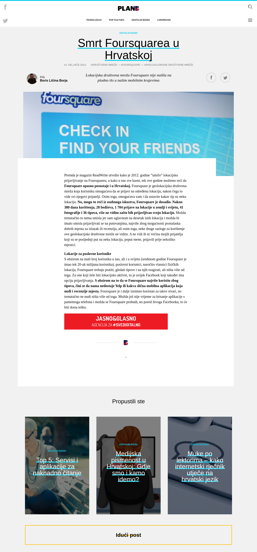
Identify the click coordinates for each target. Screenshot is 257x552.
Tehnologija (94, 20)
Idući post (128, 535)
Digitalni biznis (141, 20)
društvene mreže (104, 64)
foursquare (131, 64)
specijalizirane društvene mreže (169, 64)
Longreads (164, 20)
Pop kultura (116, 20)
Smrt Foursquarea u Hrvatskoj (128, 49)
